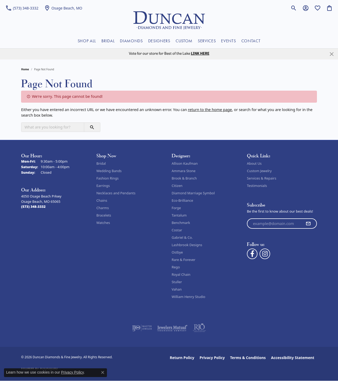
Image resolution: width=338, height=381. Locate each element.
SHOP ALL (87, 40)
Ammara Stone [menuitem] (183, 170)
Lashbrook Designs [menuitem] (187, 244)
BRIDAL (108, 40)
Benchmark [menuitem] (181, 222)
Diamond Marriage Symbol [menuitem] (193, 193)
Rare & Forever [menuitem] (183, 259)
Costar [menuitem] (177, 230)
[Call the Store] (33, 206)
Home (25, 69)
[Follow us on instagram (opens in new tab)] (265, 254)
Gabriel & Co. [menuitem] (182, 237)
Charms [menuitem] (102, 207)
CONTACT (251, 40)
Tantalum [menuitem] (179, 215)
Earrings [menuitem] (103, 185)
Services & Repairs (261, 178)
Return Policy (182, 357)
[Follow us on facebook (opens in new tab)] (252, 254)
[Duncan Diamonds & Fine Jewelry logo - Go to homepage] (169, 20)
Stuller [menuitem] (177, 281)
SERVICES (207, 40)
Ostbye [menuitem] (177, 252)
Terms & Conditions (248, 357)
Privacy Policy (212, 357)
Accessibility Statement (292, 357)
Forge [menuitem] (176, 207)
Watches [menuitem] (103, 222)
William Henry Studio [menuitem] (188, 296)
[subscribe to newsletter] (308, 223)
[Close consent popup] (102, 372)
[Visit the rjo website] (199, 327)
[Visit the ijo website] (142, 327)
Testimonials (257, 185)
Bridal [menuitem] (101, 163)
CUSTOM (184, 40)
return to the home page (210, 109)
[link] (22, 8)
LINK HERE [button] (200, 54)
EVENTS (228, 40)
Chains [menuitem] (101, 200)
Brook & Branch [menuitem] (184, 178)
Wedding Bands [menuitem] (109, 170)
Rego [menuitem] (176, 267)
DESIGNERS (159, 40)
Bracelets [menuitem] (103, 215)
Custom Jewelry (259, 170)
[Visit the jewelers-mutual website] (172, 327)
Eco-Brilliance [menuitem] (182, 200)
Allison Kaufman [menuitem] (185, 163)
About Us (254, 163)
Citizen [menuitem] (177, 185)
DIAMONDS (131, 40)
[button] (293, 8)
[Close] (331, 54)
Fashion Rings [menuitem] (107, 178)
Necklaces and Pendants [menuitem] (115, 193)
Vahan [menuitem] (177, 289)
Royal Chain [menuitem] (181, 274)
